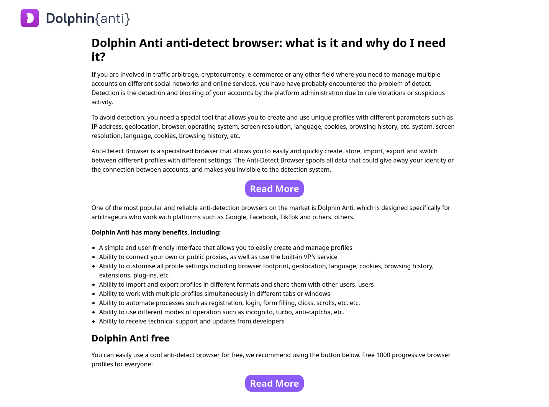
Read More (274, 188)
